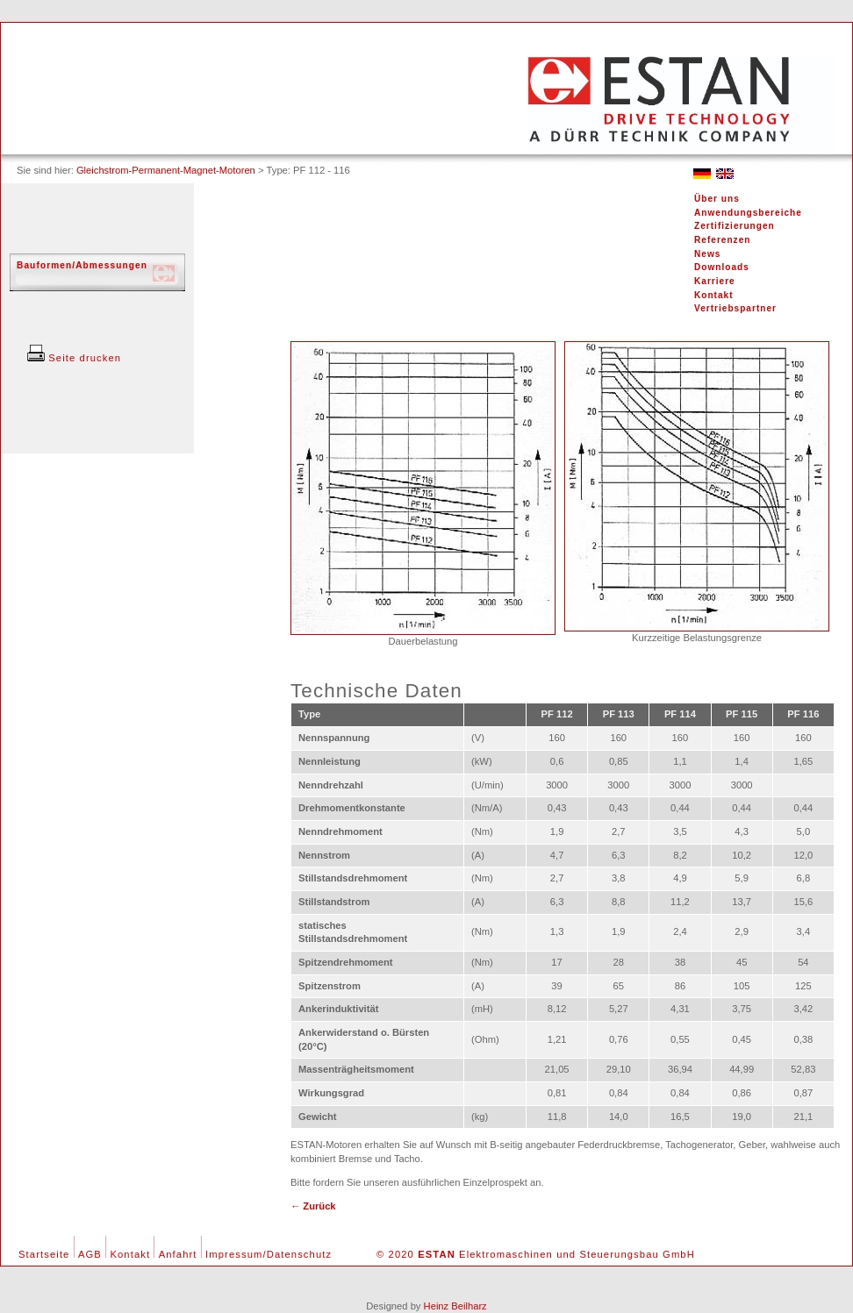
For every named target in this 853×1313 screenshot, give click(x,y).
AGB (90, 1254)
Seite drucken (74, 358)
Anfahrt (178, 1254)
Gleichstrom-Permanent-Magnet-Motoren (165, 170)
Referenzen (722, 240)
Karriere (714, 281)
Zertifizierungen (734, 226)
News (707, 254)
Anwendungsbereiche (748, 213)
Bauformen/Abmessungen (82, 265)
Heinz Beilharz (455, 1306)
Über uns (717, 198)
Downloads (721, 267)
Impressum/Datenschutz (268, 1254)
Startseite (43, 1254)
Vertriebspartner (735, 308)
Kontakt (714, 295)
